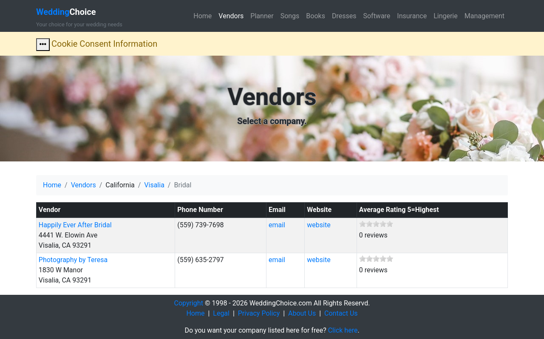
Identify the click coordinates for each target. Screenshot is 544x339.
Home (202, 16)
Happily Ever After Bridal (75, 225)
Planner (261, 16)
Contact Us (341, 313)
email (277, 225)
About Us (302, 313)
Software (376, 16)
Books (315, 16)
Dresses (344, 16)
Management (484, 16)
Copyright (188, 303)
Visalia (154, 185)
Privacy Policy (259, 313)
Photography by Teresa (73, 260)
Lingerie (446, 16)
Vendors (231, 16)
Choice (66, 12)
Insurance (412, 16)
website (318, 225)
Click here (343, 330)
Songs (290, 16)
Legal (221, 313)
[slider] (376, 223)
